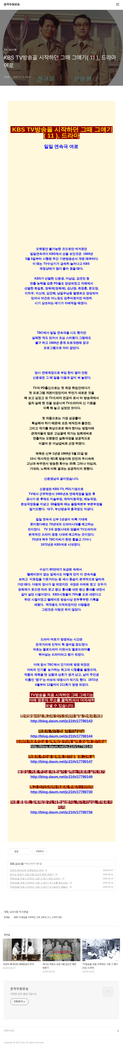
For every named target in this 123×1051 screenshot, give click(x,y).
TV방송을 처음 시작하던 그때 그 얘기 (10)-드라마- (35, 878)
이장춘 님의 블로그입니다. (23, 993)
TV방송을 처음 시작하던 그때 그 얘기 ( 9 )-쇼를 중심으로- (39, 882)
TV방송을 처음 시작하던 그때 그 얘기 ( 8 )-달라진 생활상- (39, 887)
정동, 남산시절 (16, 863)
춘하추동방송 (12, 4)
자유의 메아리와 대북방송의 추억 (27, 870)
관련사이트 (9, 1030)
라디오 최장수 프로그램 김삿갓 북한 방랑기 (32, 874)
